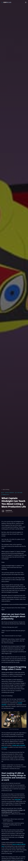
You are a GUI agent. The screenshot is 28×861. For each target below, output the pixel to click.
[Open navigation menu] (25, 2)
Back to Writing (5, 489)
